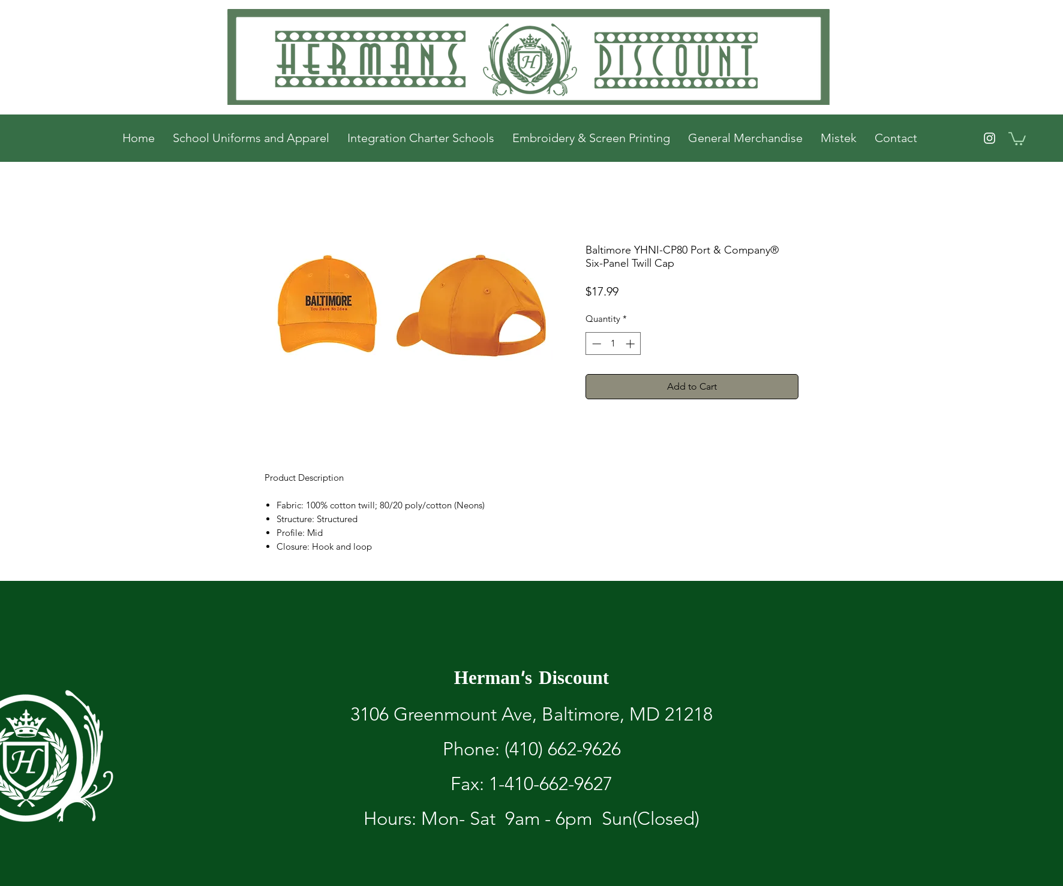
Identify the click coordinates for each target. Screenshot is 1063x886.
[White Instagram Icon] (989, 138)
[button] (1017, 138)
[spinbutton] (613, 344)
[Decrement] (595, 344)
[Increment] (631, 344)
